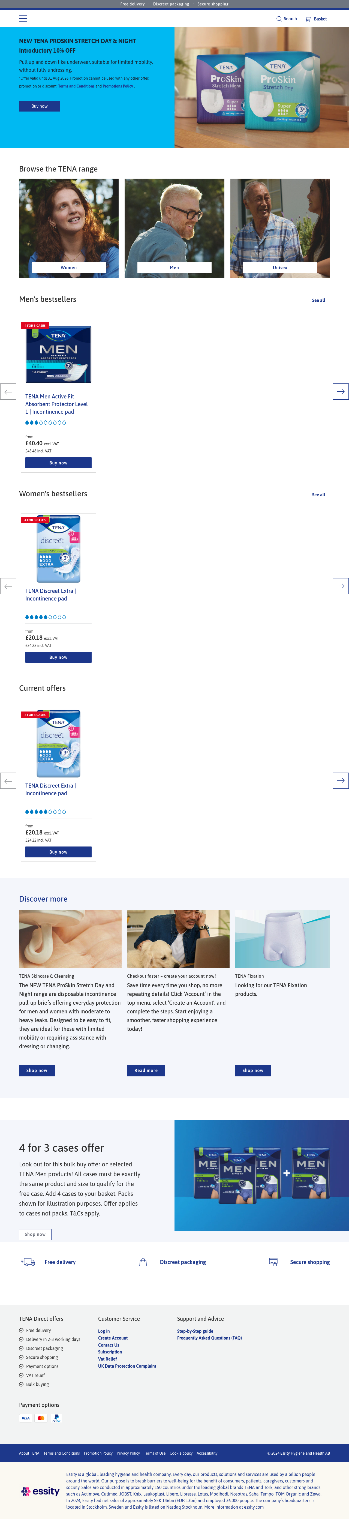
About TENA (29, 1453)
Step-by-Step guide (195, 1331)
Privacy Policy (128, 1453)
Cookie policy (181, 1453)
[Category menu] (23, 18)
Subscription (110, 1352)
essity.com (254, 1507)
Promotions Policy (118, 96)
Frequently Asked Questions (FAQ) (209, 1338)
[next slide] (341, 412)
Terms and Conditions (76, 96)
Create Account (113, 1338)
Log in (104, 1331)
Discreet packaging (171, 4)
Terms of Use (155, 1453)
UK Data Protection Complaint (127, 1366)
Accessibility (207, 1453)
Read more (146, 1092)
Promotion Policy (98, 1453)
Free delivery (133, 4)
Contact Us (108, 1345)
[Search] (286, 18)
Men (174, 288)
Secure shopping (213, 4)
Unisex (280, 288)
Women (69, 288)
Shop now (36, 1092)
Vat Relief (107, 1358)
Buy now (39, 116)
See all (318, 321)
